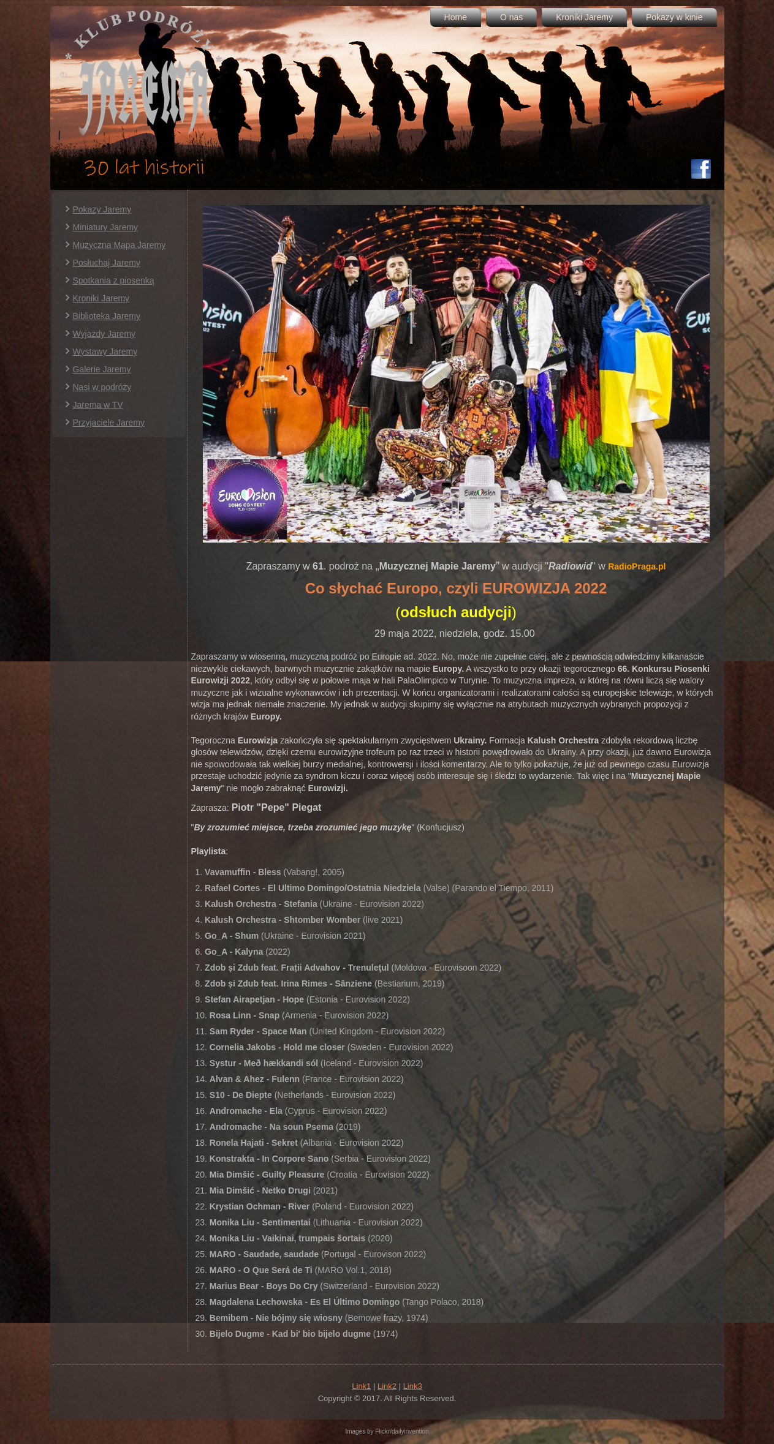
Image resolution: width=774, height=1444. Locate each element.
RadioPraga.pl (637, 566)
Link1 (361, 1386)
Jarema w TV (98, 405)
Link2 (387, 1386)
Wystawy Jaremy (105, 351)
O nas (511, 17)
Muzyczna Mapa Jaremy (119, 245)
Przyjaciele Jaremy (109, 422)
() (455, 612)
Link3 (412, 1386)
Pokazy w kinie (674, 17)
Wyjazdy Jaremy (104, 334)
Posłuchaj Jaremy (107, 263)
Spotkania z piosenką (113, 280)
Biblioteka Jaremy (107, 316)
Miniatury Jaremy (105, 227)
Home (455, 17)
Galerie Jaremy (102, 369)
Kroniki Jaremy (584, 17)
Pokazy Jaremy (102, 209)
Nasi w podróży (102, 387)
